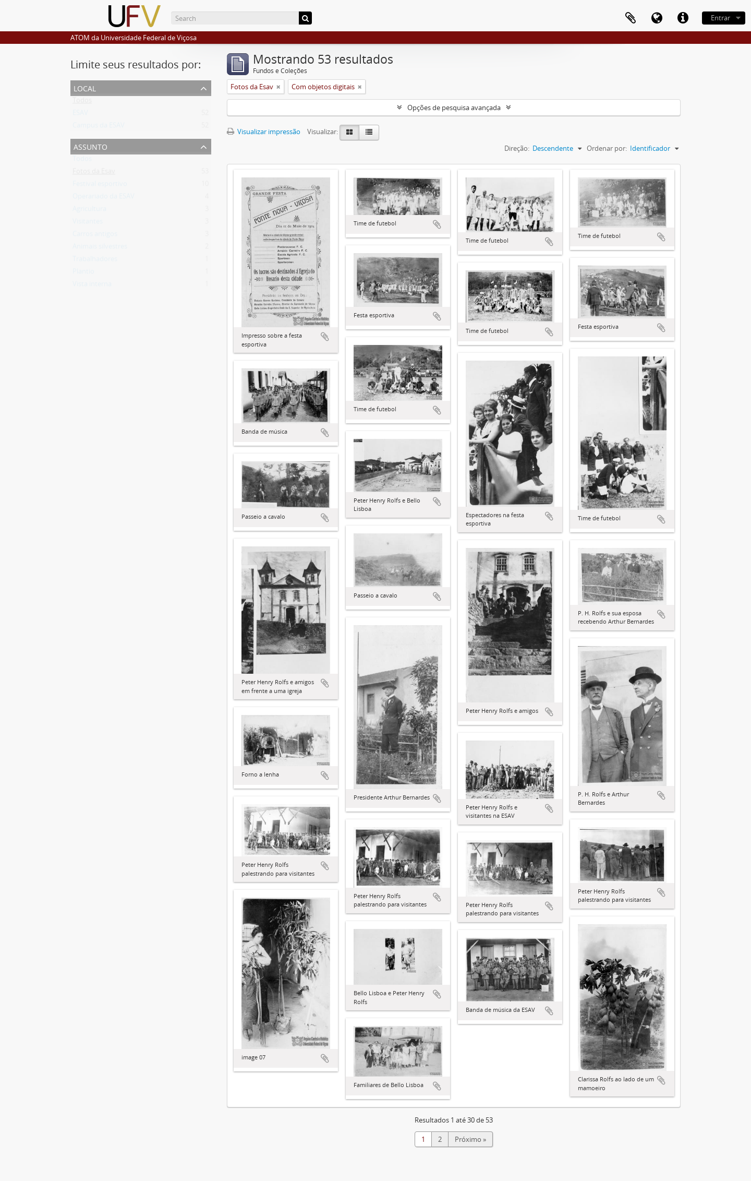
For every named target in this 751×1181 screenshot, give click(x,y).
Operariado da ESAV (103, 198)
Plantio (83, 273)
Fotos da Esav (93, 173)
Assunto (90, 146)
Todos (82, 102)
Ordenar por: (607, 148)
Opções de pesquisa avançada (454, 107)
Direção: (516, 148)
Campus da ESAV (98, 127)
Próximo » (470, 1139)
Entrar (720, 17)
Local (85, 87)
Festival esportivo (99, 185)
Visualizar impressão (263, 131)
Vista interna (92, 286)
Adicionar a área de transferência (325, 336)
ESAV (80, 115)
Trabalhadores (94, 261)
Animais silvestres (99, 248)
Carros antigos (94, 236)
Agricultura (89, 211)
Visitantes (87, 223)
